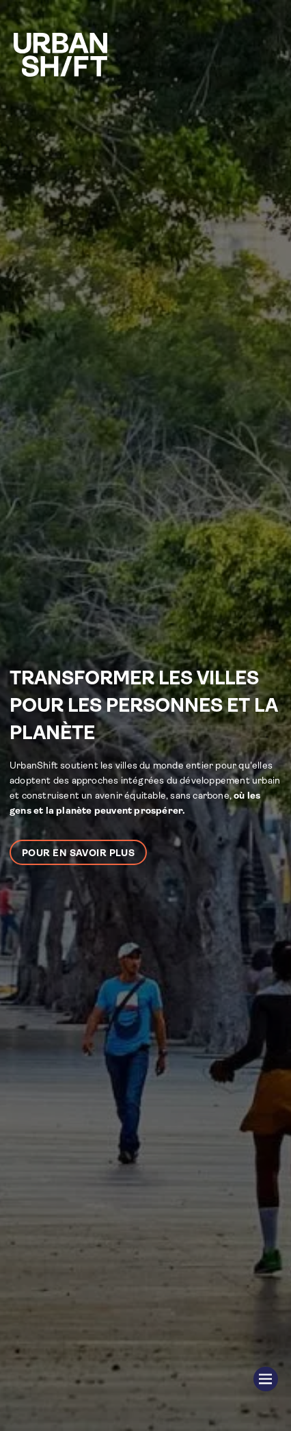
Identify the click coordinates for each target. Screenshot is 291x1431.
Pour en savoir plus (78, 852)
